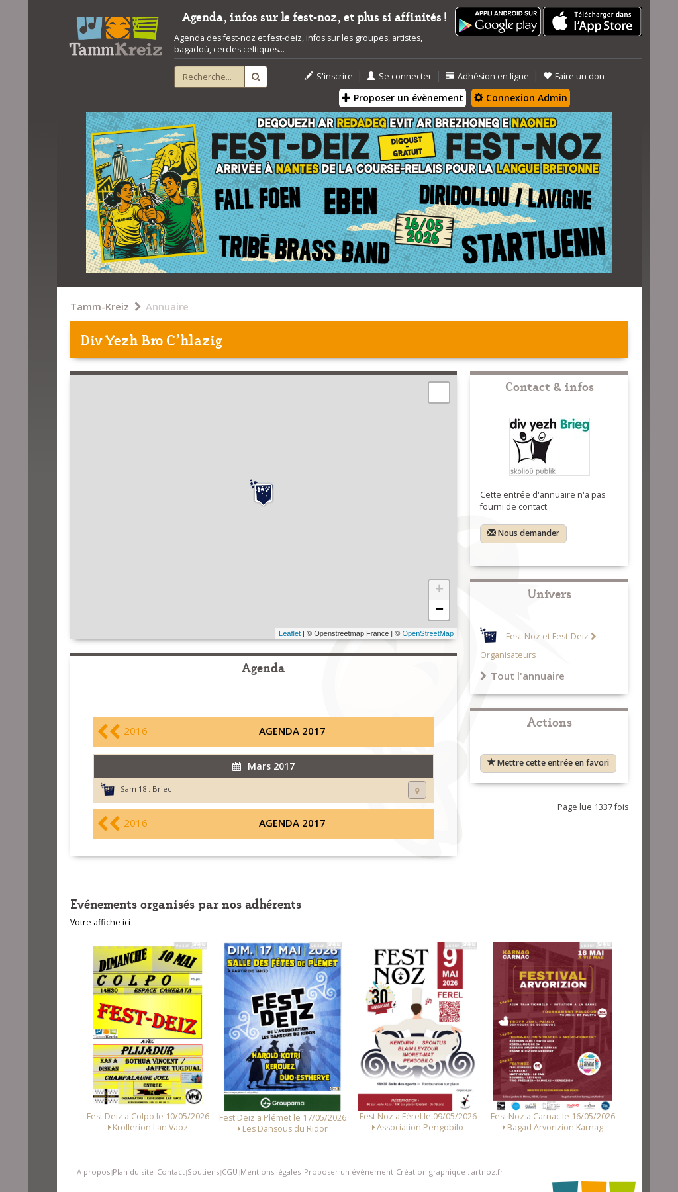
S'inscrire (329, 76)
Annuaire (167, 306)
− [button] (439, 610)
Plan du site (133, 1172)
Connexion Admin (520, 97)
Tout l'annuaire (522, 675)
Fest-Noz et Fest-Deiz (547, 636)
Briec (161, 789)
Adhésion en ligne (487, 76)
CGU (230, 1172)
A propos (93, 1172)
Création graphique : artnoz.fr (449, 1172)
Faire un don (574, 76)
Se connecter (399, 76)
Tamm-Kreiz (99, 306)
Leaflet (290, 633)
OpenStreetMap (428, 633)
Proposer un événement (348, 1172)
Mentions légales (270, 1172)
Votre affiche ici (100, 922)
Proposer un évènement (402, 97)
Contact (171, 1172)
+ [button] (439, 590)
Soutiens (203, 1172)
